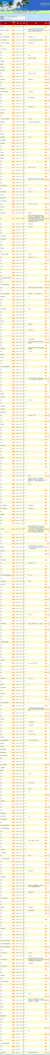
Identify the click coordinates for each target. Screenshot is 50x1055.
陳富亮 (13, 843)
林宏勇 (13, 678)
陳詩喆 (13, 916)
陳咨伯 (13, 892)
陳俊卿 (13, 978)
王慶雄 (13, 396)
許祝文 (13, 134)
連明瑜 (13, 200)
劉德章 (13, 632)
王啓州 (13, 626)
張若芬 (13, 614)
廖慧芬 (13, 203)
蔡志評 (13, 534)
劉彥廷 (13, 907)
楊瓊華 (13, 284)
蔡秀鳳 (13, 206)
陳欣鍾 (13, 1040)
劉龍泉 (13, 749)
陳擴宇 (13, 849)
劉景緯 (13, 1037)
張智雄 (13, 97)
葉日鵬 (13, 876)
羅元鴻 (13, 281)
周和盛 (13, 559)
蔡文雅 (13, 118)
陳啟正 (13, 357)
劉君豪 (13, 520)
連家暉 (13, 919)
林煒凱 (13, 725)
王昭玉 (13, 816)
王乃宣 (13, 218)
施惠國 (13, 191)
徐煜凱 (13, 106)
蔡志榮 (13, 895)
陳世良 (13, 330)
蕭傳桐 (13, 608)
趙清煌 (13, 463)
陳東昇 (13, 562)
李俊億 (13, 734)
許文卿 (13, 158)
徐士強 (13, 308)
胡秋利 (13, 602)
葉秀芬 (13, 955)
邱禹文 (13, 381)
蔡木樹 (13, 152)
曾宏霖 (13, 115)
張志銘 (13, 550)
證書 (46, 26)
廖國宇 (13, 36)
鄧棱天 (13, 140)
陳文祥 (13, 64)
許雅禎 (13, 644)
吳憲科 (13, 540)
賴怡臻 (13, 496)
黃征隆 (13, 740)
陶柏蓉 (13, 925)
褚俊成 (13, 260)
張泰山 (13, 248)
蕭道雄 (13, 599)
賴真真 (13, 635)
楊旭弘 (13, 867)
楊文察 (13, 427)
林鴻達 (13, 342)
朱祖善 (13, 770)
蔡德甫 (13, 30)
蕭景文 (13, 149)
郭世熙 (13, 584)
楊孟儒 (13, 263)
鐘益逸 (13, 712)
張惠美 (13, 873)
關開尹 (13, 623)
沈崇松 (13, 861)
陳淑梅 (13, 176)
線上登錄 (8, 10)
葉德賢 (13, 687)
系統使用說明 (24, 10)
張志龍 (13, 49)
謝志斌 (13, 578)
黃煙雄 (13, 946)
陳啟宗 (13, 197)
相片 (48, 30)
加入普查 (18, 10)
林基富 (13, 1015)
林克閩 (13, 360)
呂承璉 (13, 949)
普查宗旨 (13, 10)
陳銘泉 (13, 424)
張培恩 (13, 904)
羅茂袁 (13, 406)
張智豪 (13, 266)
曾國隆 (13, 351)
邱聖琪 (13, 236)
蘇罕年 (13, 819)
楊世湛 (13, 722)
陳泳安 (13, 675)
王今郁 (13, 590)
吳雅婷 (13, 61)
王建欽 (13, 311)
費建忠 (13, 855)
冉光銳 (13, 209)
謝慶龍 (13, 993)
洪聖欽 (13, 822)
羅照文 (13, 879)
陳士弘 (13, 269)
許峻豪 (13, 85)
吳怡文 (13, 831)
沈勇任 (13, 669)
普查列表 (3, 10)
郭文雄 (13, 26)
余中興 (13, 170)
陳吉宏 (13, 975)
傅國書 (13, 451)
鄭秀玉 (13, 296)
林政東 (13, 569)
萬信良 (13, 746)
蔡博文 (13, 412)
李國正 (13, 702)
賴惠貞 (13, 366)
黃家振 (13, 239)
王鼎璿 (13, 937)
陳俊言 (13, 173)
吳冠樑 (13, 810)
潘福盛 (13, 785)
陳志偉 (13, 179)
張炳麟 (13, 641)
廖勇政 (13, 448)
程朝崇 (13, 575)
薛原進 (13, 272)
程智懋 (13, 460)
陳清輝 (13, 514)
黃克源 (13, 415)
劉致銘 (13, 889)
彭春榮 (13, 638)
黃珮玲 (13, 684)
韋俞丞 (13, 484)
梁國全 (13, 418)
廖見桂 (13, 611)
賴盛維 (13, 387)
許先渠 (13, 275)
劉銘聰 (13, 137)
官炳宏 (13, 299)
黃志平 (13, 430)
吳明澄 (13, 499)
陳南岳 (13, 807)
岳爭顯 (13, 761)
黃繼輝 (13, 445)
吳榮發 (13, 758)
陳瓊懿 (13, 1031)
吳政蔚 (13, 505)
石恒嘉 (13, 502)
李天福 (13, 378)
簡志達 (13, 996)
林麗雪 (13, 363)
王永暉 (13, 457)
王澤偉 (13, 182)
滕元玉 (13, 804)
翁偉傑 (13, 791)
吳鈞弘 (13, 100)
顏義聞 (13, 629)
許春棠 (13, 794)
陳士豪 (13, 910)
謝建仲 (13, 1018)
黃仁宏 (13, 898)
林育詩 (13, 882)
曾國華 (13, 511)
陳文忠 (13, 103)
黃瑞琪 (13, 537)
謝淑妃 (13, 940)
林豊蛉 (13, 517)
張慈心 (13, 164)
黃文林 (13, 788)
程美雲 (13, 984)
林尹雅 (13, 523)
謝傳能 (13, 354)
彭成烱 (13, 67)
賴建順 (13, 229)
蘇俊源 (13, 743)
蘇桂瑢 (13, 728)
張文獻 (13, 345)
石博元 (13, 302)
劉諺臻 (13, 46)
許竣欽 (13, 94)
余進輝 (13, 409)
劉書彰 (13, 493)
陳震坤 (13, 901)
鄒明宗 (13, 251)
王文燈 (13, 605)
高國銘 (13, 654)
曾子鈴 (13, 1028)
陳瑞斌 (13, 321)
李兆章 (13, 348)
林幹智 (13, 143)
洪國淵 (13, 76)
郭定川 (13, 278)
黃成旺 (13, 52)
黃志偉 (13, 782)
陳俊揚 (13, 1046)
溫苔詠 (13, 934)
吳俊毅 (13, 121)
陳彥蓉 (13, 1006)
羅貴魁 (13, 454)
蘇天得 (13, 666)
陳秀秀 (13, 572)
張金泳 (13, 167)
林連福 (13, 79)
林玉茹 (13, 1049)
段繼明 (13, 963)
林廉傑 (13, 393)
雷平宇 (13, 436)
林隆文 (13, 693)
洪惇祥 (13, 333)
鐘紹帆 (13, 55)
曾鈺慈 (13, 931)
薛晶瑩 (13, 490)
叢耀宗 (13, 146)
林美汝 (13, 928)
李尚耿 (13, 556)
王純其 (13, 581)
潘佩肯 (13, 1034)
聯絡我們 (37, 10)
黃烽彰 (13, 858)
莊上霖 (13, 731)
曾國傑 (13, 543)
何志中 (13, 305)
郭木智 (13, 375)
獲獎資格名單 (31, 10)
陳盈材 (13, 161)
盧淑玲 (13, 1052)
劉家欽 (13, 699)
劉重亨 (13, 813)
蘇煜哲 (13, 1012)
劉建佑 (13, 972)
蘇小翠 (13, 660)
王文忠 (13, 472)
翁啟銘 (13, 188)
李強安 (13, 324)
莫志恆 (13, 479)
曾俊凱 (13, 39)
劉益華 (13, 913)
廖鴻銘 (13, 657)
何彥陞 (13, 327)
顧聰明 (13, 70)
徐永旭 (13, 834)
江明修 (13, 257)
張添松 (13, 553)
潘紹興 (13, 112)
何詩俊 (13, 709)
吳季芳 (13, 1025)
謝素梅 (13, 705)
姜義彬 (13, 966)
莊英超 (13, 124)
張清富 (13, 755)
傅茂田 (13, 767)
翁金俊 (13, 737)
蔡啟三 (13, 663)
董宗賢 (13, 779)
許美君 (13, 390)
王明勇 (13, 469)
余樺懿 (13, 82)
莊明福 (13, 776)
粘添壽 (13, 837)
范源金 (13, 88)
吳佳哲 (13, 336)
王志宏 (13, 681)
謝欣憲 (13, 773)
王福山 (13, 369)
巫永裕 (13, 226)
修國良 (13, 287)
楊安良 (13, 651)
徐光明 (13, 314)
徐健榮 (13, 73)
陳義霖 (13, 587)
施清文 (13, 852)
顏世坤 (13, 952)
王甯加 (13, 442)
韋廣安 (13, 223)
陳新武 (13, 245)
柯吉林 (13, 109)
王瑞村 (13, 620)
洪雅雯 (13, 864)
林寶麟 (13, 33)
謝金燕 (13, 696)
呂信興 (13, 185)
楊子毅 (13, 840)
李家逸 (13, 1000)
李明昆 (13, 943)
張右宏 (13, 421)
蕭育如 (13, 1009)
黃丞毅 (13, 487)
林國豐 (13, 131)
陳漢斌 (13, 969)
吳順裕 (13, 58)
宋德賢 (13, 475)
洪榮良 (13, 1043)
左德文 (13, 466)
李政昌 (13, 293)
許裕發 (13, 290)
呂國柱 (13, 981)
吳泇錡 (13, 617)
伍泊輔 (13, 990)
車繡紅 (13, 1003)
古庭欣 (13, 922)
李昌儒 (13, 433)
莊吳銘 (13, 846)
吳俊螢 (13, 155)
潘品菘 (13, 752)
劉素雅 (13, 339)
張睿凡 (13, 987)
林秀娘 (13, 870)
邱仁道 (13, 254)
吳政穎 (13, 508)
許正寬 (13, 672)
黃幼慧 (13, 372)
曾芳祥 (13, 959)
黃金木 (13, 593)
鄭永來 (13, 439)
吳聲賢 (13, 242)
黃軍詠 (13, 797)
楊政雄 (13, 91)
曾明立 (13, 764)
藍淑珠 (13, 828)
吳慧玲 (13, 384)
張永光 (13, 547)
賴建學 (13, 690)
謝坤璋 (13, 194)
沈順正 (13, 596)
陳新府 (13, 825)
